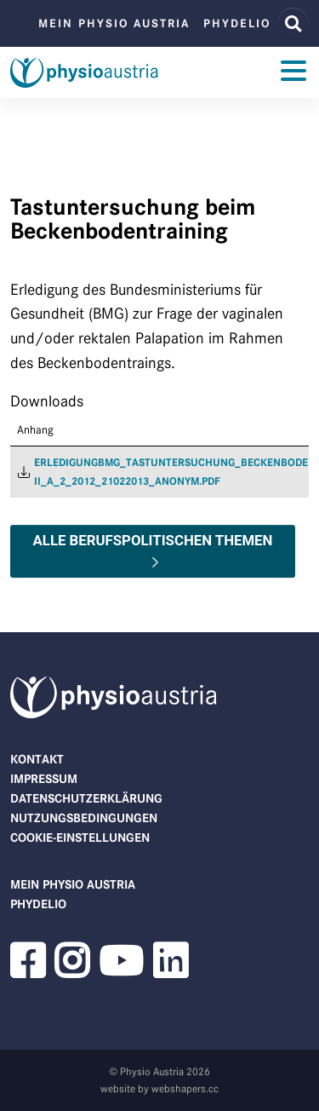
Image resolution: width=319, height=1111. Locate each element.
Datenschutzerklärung (86, 798)
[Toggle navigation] (293, 73)
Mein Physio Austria (114, 23)
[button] (27, 971)
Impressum (43, 778)
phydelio (237, 23)
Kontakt (37, 759)
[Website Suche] (293, 23)
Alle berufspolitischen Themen (153, 540)
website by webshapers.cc (159, 1088)
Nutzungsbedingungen (83, 818)
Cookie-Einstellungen (80, 837)
